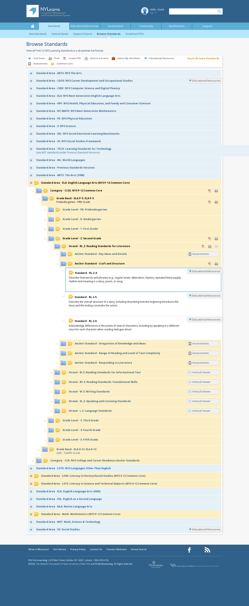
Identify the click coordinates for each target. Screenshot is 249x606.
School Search (139, 549)
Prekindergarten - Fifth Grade (71, 200)
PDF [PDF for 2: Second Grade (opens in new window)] (209, 238)
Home (32, 26)
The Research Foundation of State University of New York (63, 563)
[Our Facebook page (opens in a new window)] (189, 550)
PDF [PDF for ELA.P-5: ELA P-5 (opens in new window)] (209, 202)
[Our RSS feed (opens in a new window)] (207, 550)
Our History (59, 549)
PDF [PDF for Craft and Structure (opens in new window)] (209, 263)
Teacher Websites (116, 549)
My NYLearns (177, 26)
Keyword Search (82, 34)
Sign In (153, 12)
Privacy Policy (78, 549)
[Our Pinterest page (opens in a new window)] (198, 550)
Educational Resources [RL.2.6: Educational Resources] (206, 319)
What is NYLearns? (38, 549)
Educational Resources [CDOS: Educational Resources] (206, 80)
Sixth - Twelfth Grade (72, 451)
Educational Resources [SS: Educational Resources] (206, 529)
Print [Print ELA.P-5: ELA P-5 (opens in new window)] (216, 202)
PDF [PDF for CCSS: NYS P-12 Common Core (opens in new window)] (209, 190)
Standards (54, 26)
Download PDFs (135, 34)
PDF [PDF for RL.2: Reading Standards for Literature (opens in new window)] (203, 246)
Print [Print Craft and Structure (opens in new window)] (216, 263)
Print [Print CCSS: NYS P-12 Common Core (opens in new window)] (216, 190)
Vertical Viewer (60, 34)
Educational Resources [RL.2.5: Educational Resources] (206, 295)
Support (207, 26)
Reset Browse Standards (203, 58)
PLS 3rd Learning (37, 560)
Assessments (200, 254)
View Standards (38, 34)
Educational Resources (85, 26)
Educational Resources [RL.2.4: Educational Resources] (206, 271)
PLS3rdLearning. (104, 563)
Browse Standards (109, 34)
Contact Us (96, 549)
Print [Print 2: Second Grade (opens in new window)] (216, 238)
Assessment (115, 26)
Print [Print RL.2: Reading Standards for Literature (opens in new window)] (209, 246)
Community (146, 26)
